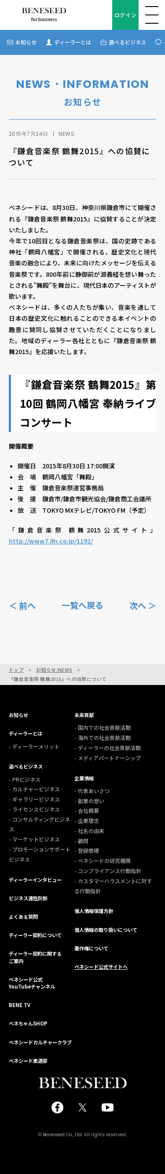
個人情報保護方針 (93, 910)
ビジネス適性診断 (28, 898)
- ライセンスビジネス (34, 809)
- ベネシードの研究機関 (102, 860)
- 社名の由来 (89, 830)
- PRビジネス (24, 779)
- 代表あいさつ (92, 790)
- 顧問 (81, 840)
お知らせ (26, 42)
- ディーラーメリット (34, 746)
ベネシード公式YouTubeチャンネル (32, 983)
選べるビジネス (127, 42)
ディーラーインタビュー (35, 879)
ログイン (125, 14)
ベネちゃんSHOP (28, 1023)
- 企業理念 (86, 820)
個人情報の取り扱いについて (105, 929)
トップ (16, 669)
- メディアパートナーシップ (107, 757)
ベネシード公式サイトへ (101, 966)
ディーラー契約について (35, 934)
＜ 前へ (22, 605)
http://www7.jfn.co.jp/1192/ (51, 540)
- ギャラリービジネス (34, 799)
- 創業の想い (89, 800)
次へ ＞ (142, 605)
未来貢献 (84, 714)
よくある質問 (23, 916)
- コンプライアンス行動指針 (107, 870)
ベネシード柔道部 (28, 1060)
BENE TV (19, 1004)
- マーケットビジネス (34, 839)
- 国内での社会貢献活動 (102, 727)
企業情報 (84, 778)
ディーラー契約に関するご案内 (35, 957)
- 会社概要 (86, 810)
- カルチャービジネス (34, 789)
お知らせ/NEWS (54, 669)
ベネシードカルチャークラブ (40, 1042)
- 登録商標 (86, 850)
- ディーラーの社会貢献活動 (107, 747)
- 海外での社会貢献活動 (102, 737)
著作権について (91, 948)
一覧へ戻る (82, 605)
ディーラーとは (72, 42)
